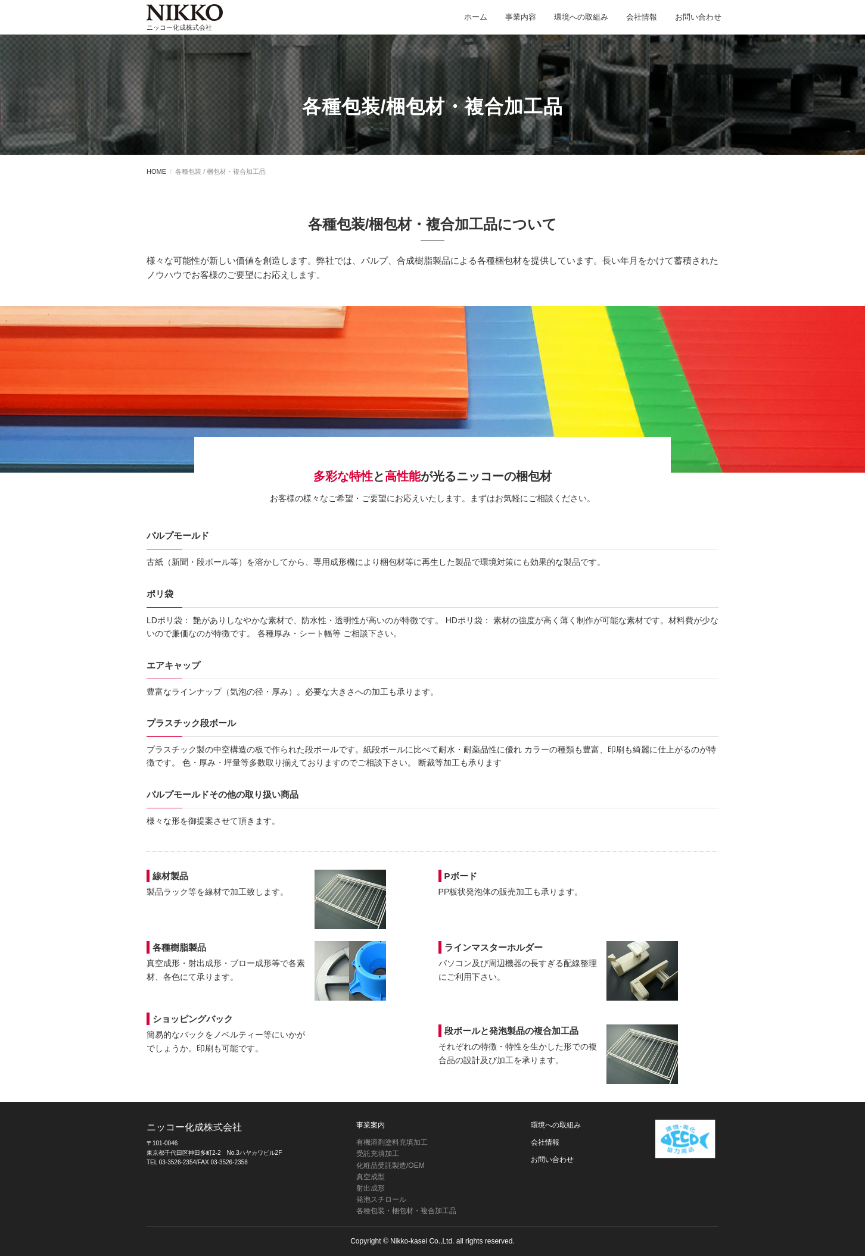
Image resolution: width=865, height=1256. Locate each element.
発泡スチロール (381, 1199)
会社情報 (641, 23)
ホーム (475, 23)
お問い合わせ (698, 23)
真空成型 (370, 1177)
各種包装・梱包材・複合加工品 (406, 1211)
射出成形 (370, 1188)
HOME (156, 171)
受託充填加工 (377, 1153)
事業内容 (520, 23)
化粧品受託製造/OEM (390, 1165)
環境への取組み (581, 23)
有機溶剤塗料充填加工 (392, 1142)
